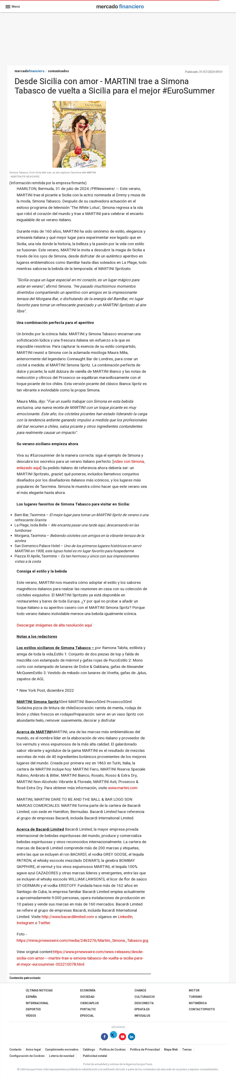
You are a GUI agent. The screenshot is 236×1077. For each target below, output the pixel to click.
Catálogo (89, 1049)
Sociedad (87, 997)
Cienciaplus (89, 1003)
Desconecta (144, 1003)
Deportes (33, 1009)
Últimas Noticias (39, 990)
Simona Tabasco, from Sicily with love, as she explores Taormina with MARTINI (52, 172)
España (31, 997)
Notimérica (198, 1003)
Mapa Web (171, 1049)
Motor (194, 990)
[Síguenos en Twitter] (113, 1037)
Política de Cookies (112, 1049)
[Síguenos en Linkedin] (131, 1037)
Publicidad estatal (95, 1056)
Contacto (15, 1049)
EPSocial (87, 1016)
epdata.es (142, 1009)
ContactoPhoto (202, 1009)
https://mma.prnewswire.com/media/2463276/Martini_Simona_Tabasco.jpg (82, 940)
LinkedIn (125, 917)
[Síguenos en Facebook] (104, 1037)
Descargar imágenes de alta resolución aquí (54, 625)
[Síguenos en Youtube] (122, 1037)
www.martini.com (122, 788)
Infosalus (142, 1016)
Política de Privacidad (145, 1049)
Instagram (25, 923)
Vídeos (31, 1016)
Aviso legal (33, 1049)
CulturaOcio (145, 997)
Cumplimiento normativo (62, 1049)
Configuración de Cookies (27, 1056)
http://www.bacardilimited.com (68, 917)
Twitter (44, 923)
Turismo (195, 997)
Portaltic (88, 1009)
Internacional (37, 1003)
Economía (87, 990)
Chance (140, 990)
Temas (187, 1049)
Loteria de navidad (61, 1056)
